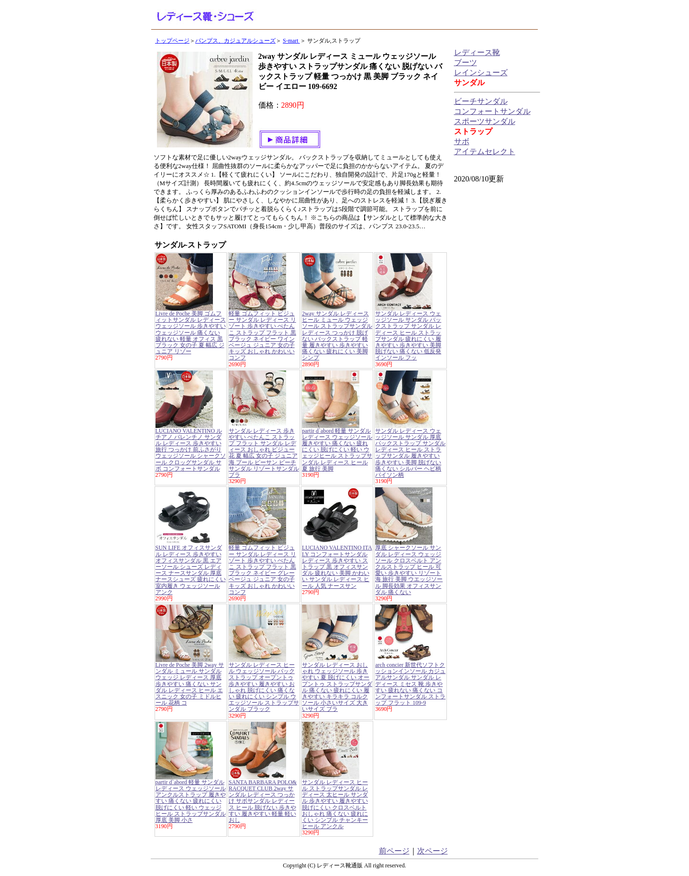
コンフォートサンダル (492, 111)
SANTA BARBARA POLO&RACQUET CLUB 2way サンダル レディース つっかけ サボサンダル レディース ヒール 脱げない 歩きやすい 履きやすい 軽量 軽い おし (263, 801)
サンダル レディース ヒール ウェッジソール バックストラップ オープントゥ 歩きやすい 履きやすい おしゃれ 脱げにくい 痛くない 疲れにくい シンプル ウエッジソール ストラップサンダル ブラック (264, 687)
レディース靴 (477, 52)
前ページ (394, 851)
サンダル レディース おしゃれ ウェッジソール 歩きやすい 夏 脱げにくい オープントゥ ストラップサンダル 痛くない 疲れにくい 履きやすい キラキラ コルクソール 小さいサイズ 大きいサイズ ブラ (337, 687)
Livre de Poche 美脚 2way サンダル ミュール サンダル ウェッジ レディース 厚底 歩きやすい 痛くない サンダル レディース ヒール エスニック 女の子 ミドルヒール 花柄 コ (190, 684)
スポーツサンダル (484, 121)
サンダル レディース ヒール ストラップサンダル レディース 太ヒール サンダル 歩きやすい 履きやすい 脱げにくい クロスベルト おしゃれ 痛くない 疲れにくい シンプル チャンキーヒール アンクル (335, 804)
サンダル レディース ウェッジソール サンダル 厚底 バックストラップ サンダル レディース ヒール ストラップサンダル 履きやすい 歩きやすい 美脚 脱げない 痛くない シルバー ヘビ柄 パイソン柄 (410, 452)
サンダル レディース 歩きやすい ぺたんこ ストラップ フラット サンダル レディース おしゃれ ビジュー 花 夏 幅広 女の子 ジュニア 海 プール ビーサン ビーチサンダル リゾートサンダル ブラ (264, 452)
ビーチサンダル (481, 101)
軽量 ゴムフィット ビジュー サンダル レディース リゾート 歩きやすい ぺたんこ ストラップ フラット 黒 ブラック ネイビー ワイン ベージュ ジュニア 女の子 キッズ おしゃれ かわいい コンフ (262, 335)
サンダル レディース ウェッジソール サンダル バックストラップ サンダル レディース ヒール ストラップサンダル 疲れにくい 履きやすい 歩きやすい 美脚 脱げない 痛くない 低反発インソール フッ (408, 335)
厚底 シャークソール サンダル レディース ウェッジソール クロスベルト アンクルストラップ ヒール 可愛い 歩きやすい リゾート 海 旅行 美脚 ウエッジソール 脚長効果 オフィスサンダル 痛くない (409, 569)
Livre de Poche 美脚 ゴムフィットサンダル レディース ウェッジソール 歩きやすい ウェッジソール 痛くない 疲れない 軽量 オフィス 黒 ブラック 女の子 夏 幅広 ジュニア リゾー (191, 332)
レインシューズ (481, 72)
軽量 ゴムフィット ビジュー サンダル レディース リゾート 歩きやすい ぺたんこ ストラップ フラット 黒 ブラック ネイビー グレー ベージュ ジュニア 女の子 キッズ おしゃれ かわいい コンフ (262, 569)
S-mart (291, 40)
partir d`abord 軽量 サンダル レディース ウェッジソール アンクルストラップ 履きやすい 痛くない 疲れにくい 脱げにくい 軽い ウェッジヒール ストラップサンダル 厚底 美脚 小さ (191, 801)
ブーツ (465, 62)
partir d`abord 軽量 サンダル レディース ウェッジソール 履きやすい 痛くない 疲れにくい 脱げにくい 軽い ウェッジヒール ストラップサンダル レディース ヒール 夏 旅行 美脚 (337, 449)
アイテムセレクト (484, 151)
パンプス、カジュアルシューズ (235, 40)
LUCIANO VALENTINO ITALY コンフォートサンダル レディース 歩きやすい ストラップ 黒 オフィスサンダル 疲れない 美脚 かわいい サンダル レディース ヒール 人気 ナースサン (337, 566)
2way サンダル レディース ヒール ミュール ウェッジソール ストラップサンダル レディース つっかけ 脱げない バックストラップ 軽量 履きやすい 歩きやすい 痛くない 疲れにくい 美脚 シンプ (337, 335)
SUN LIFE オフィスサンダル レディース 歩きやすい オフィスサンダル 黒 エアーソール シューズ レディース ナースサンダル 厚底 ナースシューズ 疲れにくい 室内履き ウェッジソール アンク (191, 569)
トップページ (172, 40)
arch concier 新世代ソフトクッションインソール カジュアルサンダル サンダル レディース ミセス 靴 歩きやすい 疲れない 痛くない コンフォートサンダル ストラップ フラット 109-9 (410, 684)
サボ (461, 141)
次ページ (432, 851)
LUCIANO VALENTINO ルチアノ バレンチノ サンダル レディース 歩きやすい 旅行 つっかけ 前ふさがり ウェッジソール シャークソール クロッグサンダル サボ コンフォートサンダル (191, 449)
